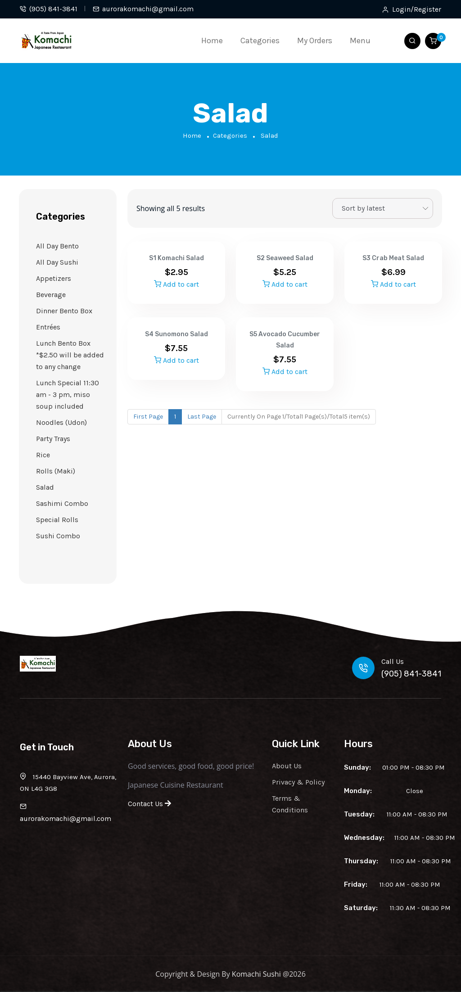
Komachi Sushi (256, 974)
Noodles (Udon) (61, 422)
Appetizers (53, 278)
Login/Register (416, 9)
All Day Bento (57, 246)
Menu (360, 40)
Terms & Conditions (290, 804)
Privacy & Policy (298, 782)
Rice (43, 455)
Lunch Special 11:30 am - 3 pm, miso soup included (67, 394)
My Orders (314, 40)
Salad (45, 487)
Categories (260, 40)
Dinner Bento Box (64, 311)
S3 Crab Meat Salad (393, 258)
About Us (287, 766)
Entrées (48, 327)
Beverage (51, 294)
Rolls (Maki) (55, 471)
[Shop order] (382, 208)
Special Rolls (57, 519)
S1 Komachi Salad (176, 258)
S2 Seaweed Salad (285, 258)
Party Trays (53, 438)
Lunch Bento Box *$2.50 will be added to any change (70, 355)
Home (212, 40)
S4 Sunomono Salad (176, 334)
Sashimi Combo (62, 503)
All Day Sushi (57, 262)
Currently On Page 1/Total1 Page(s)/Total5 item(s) (298, 416)
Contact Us (149, 803)
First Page (148, 416)
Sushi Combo (58, 536)
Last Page (201, 416)
